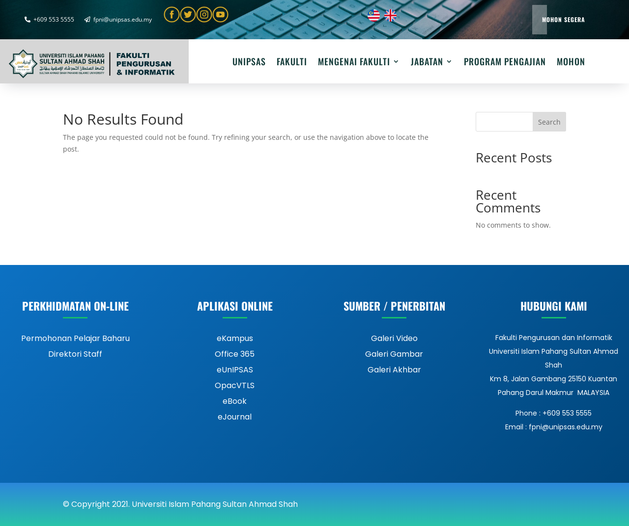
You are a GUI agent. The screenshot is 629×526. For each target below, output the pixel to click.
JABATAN (427, 63)
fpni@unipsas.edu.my (118, 19)
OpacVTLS (235, 385)
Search (549, 122)
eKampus (235, 338)
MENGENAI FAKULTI (354, 63)
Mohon (571, 63)
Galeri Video (394, 338)
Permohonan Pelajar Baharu (75, 338)
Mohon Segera (563, 19)
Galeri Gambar (394, 354)
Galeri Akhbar (394, 369)
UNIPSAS (249, 63)
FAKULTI (292, 63)
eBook (235, 401)
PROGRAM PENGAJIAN (505, 63)
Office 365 (235, 354)
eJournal (235, 416)
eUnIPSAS (235, 369)
